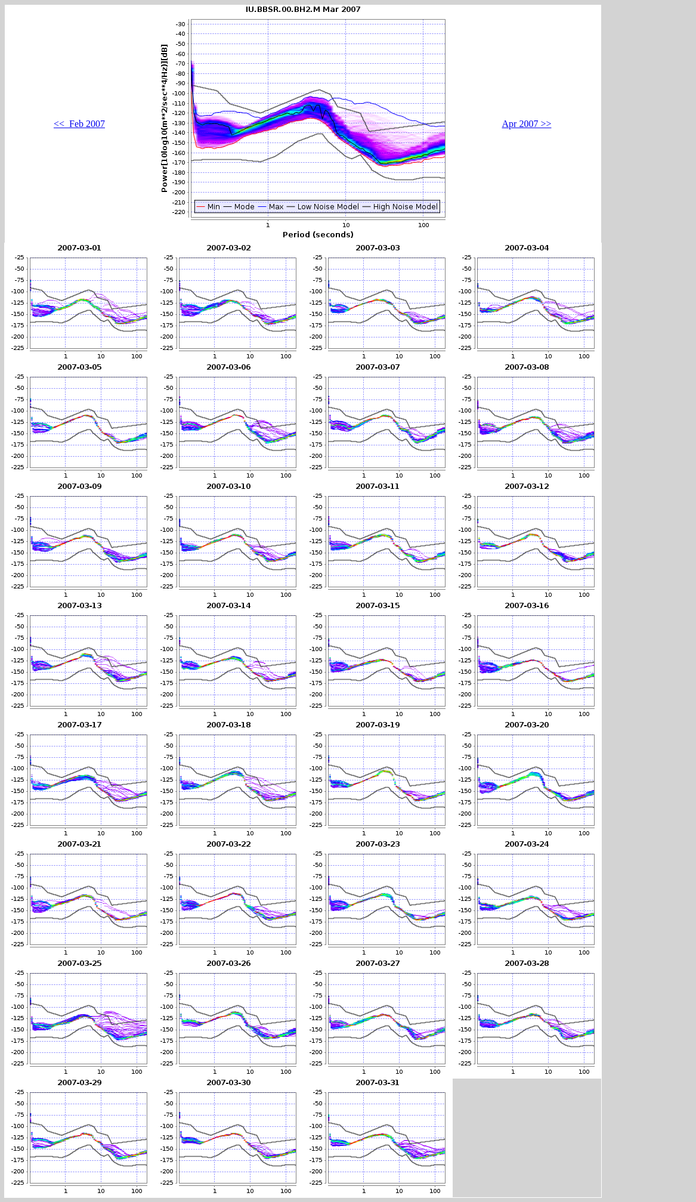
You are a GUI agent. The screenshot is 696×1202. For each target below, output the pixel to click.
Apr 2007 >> (527, 124)
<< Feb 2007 (79, 124)
